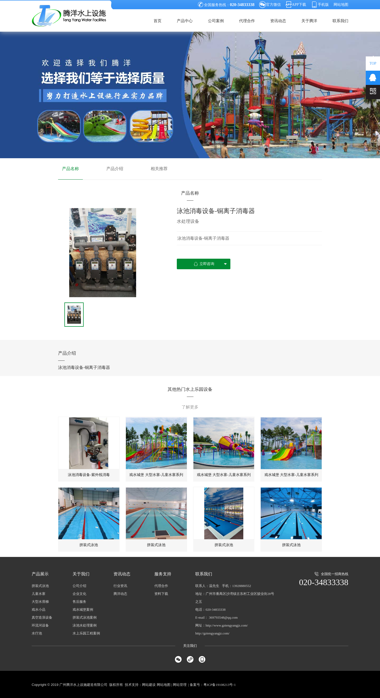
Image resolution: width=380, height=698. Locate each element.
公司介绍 (79, 586)
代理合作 (247, 21)
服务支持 (162, 574)
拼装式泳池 (40, 586)
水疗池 (37, 633)
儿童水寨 (38, 594)
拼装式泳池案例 (85, 617)
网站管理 (180, 685)
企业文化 (79, 594)
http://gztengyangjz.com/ (212, 633)
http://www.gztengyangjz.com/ (227, 625)
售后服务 (79, 602)
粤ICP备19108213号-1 (219, 685)
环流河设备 (40, 625)
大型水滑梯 (40, 602)
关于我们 (81, 574)
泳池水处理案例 (85, 625)
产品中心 (185, 21)
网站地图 (341, 5)
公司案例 (216, 21)
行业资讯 (120, 586)
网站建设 (149, 685)
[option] (102, 252)
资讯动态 (278, 21)
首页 (158, 21)
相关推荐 (159, 168)
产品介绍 (114, 168)
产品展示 (40, 574)
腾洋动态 (120, 594)
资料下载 (161, 594)
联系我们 (340, 21)
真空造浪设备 (42, 617)
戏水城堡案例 (83, 610)
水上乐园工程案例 (86, 633)
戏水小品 (38, 610)
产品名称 (70, 168)
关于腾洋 (309, 21)
